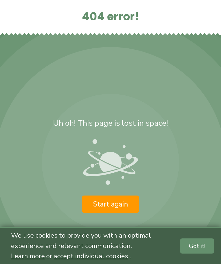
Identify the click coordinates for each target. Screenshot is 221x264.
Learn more (28, 256)
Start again (110, 204)
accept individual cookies (91, 256)
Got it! (197, 246)
